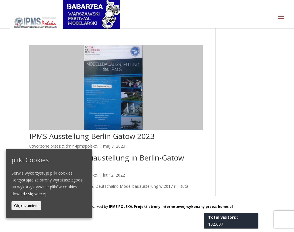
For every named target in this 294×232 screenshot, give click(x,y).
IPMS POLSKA (120, 206)
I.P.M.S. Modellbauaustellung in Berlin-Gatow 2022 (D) (106, 161)
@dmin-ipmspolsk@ (80, 146)
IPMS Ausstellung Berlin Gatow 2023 (91, 136)
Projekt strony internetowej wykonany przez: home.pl (183, 206)
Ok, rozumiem (26, 205)
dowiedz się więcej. (29, 193)
